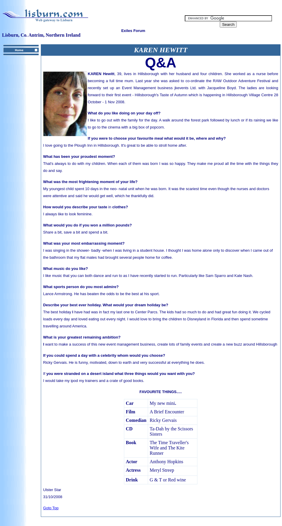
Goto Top (51, 508)
